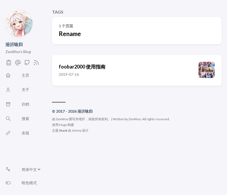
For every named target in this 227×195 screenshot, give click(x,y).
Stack (63, 130)
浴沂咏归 (14, 44)
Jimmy (77, 130)
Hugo (63, 125)
